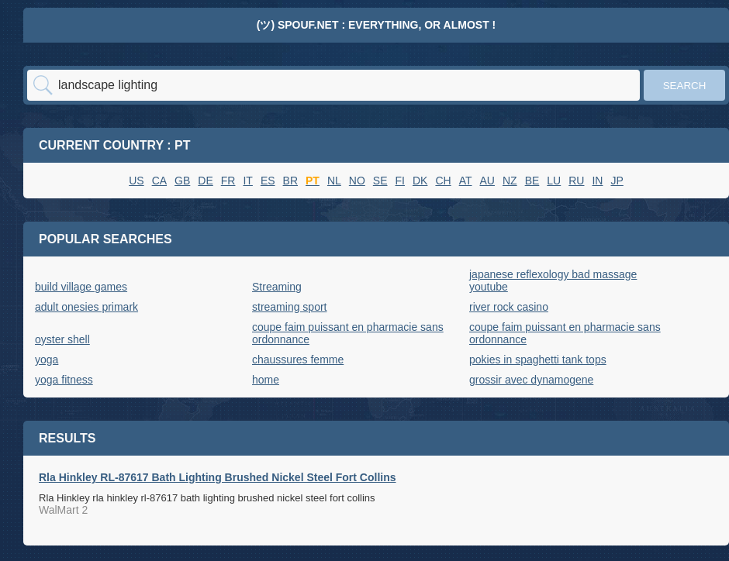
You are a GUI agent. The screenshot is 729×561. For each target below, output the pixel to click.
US (136, 180)
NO (357, 180)
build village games (81, 286)
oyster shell (62, 339)
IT (247, 180)
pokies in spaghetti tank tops (537, 359)
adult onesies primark (86, 307)
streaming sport (289, 307)
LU (554, 180)
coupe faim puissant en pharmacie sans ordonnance (348, 333)
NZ (510, 180)
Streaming (277, 286)
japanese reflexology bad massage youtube (553, 280)
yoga (46, 359)
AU (487, 180)
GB (182, 180)
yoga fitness (64, 379)
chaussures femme (298, 359)
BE (532, 180)
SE (380, 180)
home (265, 379)
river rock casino (508, 307)
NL (334, 180)
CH (443, 180)
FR (228, 180)
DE (205, 180)
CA (159, 180)
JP (616, 180)
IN (597, 180)
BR (290, 180)
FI (400, 180)
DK (420, 180)
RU (576, 180)
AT (465, 180)
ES (268, 180)
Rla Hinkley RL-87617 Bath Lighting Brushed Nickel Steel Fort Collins (217, 477)
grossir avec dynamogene (531, 379)
